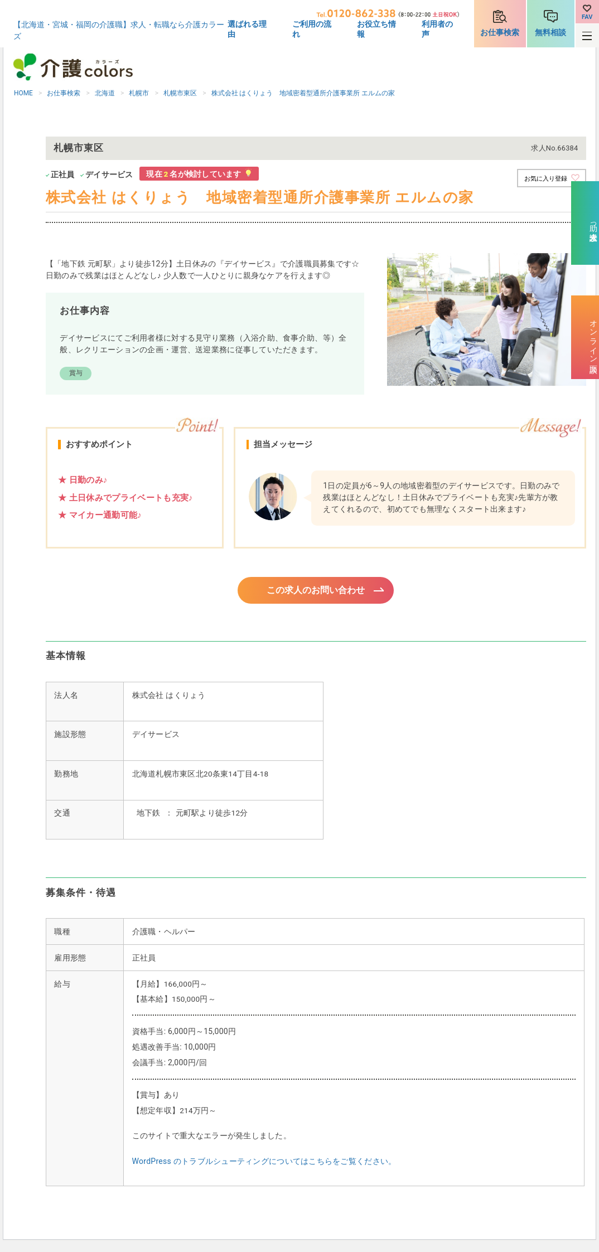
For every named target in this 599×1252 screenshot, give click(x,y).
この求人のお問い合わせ (316, 591)
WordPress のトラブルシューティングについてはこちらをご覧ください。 (264, 1162)
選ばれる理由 (247, 29)
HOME (23, 93)
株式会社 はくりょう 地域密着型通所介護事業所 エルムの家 (303, 93)
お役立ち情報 (376, 29)
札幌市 (139, 93)
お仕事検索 (499, 32)
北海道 (105, 93)
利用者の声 (437, 29)
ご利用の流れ (311, 29)
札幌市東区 (180, 93)
